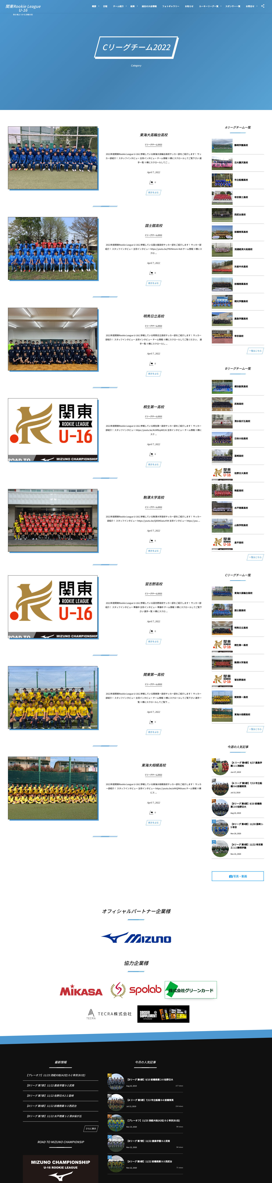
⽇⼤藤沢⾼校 (241, 162)
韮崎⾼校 (238, 455)
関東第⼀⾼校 (153, 677)
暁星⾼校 (238, 490)
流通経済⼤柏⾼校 (243, 249)
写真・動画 (240, 876)
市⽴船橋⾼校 (241, 179)
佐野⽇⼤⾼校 (241, 473)
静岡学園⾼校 (241, 145)
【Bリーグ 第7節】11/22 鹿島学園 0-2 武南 (50, 1088)
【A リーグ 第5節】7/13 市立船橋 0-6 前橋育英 (246, 784)
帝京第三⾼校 (241, 197)
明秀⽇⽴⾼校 (153, 319)
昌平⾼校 (238, 542)
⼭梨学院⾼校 (241, 525)
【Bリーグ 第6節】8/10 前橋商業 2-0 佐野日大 (246, 805)
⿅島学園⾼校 (241, 318)
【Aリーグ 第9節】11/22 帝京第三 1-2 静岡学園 (247, 846)
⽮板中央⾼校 (241, 266)
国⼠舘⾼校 (153, 228)
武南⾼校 (238, 403)
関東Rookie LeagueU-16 (22, 8)
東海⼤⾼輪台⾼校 (153, 134)
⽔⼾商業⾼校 (241, 507)
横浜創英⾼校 (241, 386)
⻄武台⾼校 (240, 214)
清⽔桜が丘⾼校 (242, 421)
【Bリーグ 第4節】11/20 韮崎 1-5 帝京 (247, 825)
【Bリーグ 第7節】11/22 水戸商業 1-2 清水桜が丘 (54, 1119)
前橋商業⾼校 (241, 284)
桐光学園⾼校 (241, 301)
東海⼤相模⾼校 (153, 768)
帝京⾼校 (238, 336)
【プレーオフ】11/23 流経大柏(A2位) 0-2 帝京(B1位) (55, 1078)
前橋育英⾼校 (241, 231)
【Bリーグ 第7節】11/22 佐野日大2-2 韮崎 (50, 1099)
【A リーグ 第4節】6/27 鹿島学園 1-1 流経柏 (246, 764)
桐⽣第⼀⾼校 (153, 409)
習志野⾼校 (153, 586)
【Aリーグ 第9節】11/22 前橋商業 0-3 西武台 (51, 1109)
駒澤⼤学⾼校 (153, 500)
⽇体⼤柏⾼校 (241, 438)
